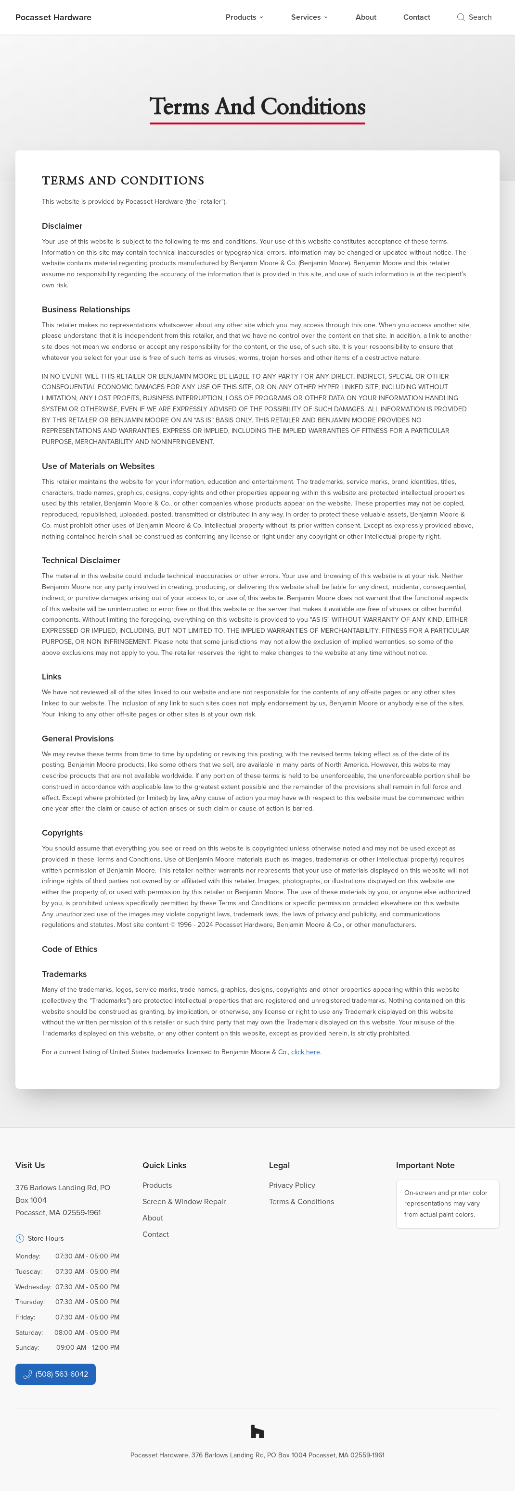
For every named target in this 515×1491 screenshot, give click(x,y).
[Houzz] (257, 1431)
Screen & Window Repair (184, 1201)
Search (474, 17)
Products (245, 17)
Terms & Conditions (301, 1201)
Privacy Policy (292, 1185)
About (366, 17)
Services (310, 17)
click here (305, 1052)
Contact (416, 17)
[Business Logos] (53, 17)
